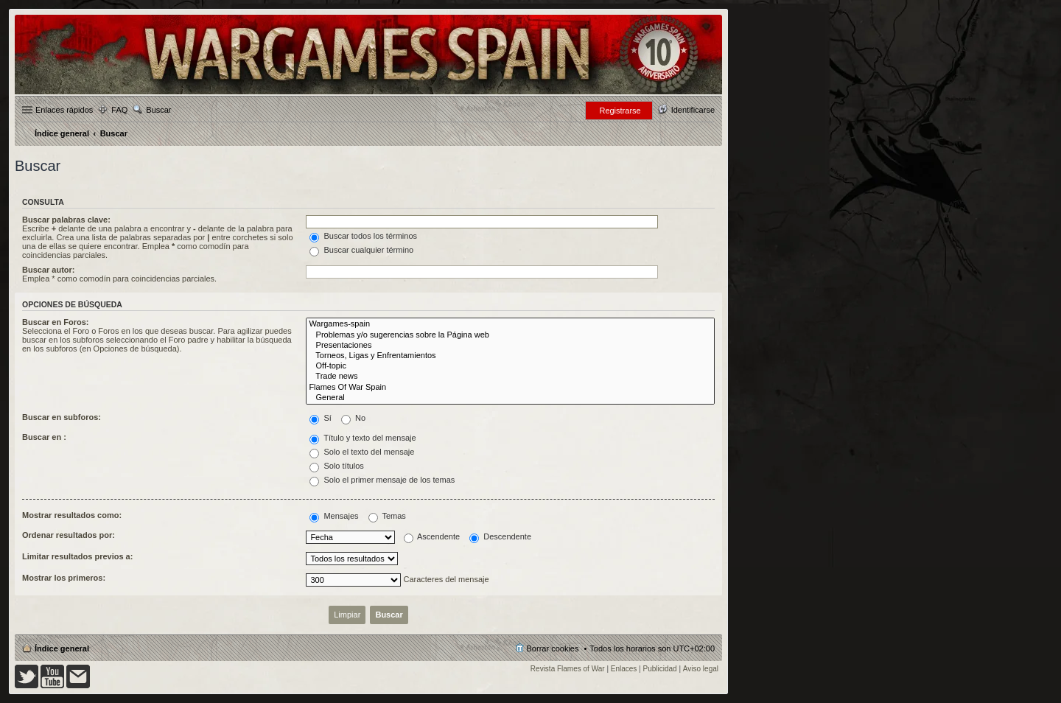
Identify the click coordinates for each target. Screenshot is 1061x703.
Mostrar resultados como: (72, 515)
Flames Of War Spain (510, 387)
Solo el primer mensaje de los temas (382, 479)
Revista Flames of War (567, 669)
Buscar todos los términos (363, 235)
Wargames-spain (510, 324)
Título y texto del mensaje (362, 437)
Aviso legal (700, 669)
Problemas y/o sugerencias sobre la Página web (510, 335)
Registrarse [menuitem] (619, 110)
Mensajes (333, 515)
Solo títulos (336, 465)
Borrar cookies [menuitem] (553, 648)
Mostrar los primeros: (63, 577)
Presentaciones (510, 345)
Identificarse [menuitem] (693, 109)
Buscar (158, 109)
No (353, 417)
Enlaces (624, 669)
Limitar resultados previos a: (77, 556)
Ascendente (432, 536)
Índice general (62, 648)
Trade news (510, 376)
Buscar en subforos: (61, 417)
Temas (387, 515)
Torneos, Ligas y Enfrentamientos (510, 356)
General (510, 398)
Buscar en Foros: (55, 322)
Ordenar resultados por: (68, 535)
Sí (320, 417)
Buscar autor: (48, 269)
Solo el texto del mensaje (361, 451)
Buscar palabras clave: (66, 219)
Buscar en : (44, 437)
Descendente (500, 536)
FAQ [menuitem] (119, 109)
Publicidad (660, 669)
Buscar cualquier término (361, 249)
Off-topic (510, 366)
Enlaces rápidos (64, 109)
